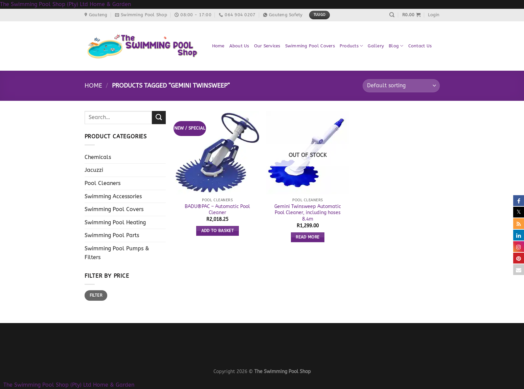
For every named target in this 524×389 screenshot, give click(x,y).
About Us (239, 45)
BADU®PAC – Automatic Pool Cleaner (217, 210)
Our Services (267, 45)
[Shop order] (401, 85)
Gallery (376, 45)
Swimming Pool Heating (115, 222)
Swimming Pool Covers (310, 45)
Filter (96, 295)
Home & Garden (110, 4)
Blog (396, 46)
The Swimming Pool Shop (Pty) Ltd (44, 4)
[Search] (391, 15)
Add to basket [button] (217, 230)
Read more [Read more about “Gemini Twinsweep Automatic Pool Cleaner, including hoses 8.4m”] (307, 237)
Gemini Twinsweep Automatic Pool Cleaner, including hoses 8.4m (307, 213)
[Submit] (158, 117)
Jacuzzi (94, 170)
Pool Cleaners (102, 183)
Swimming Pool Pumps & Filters (117, 252)
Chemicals (98, 157)
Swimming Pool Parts (112, 235)
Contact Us (420, 45)
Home (218, 45)
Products (351, 46)
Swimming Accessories (113, 196)
